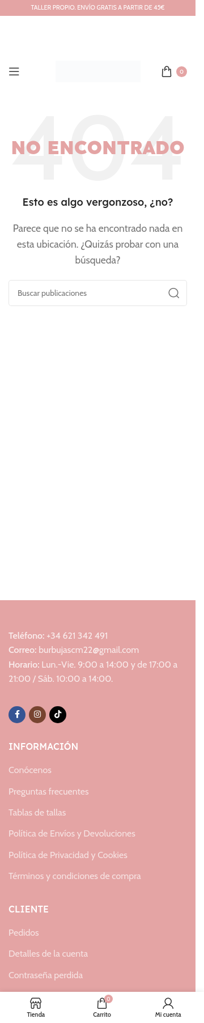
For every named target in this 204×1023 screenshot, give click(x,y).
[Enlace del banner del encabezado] (98, 8)
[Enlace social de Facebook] (17, 714)
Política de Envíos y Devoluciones (71, 833)
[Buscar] (97, 293)
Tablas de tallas (37, 812)
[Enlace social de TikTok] (57, 714)
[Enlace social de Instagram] (37, 714)
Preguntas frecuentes (48, 791)
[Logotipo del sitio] (98, 70)
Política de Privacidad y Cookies (68, 855)
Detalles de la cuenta (48, 953)
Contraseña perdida (45, 975)
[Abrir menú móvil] (14, 71)
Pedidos (23, 932)
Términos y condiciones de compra (74, 876)
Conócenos (30, 770)
